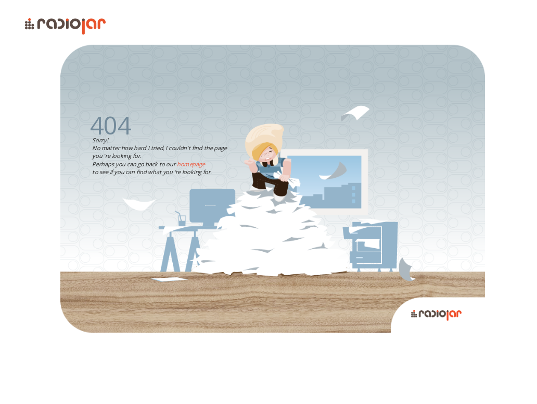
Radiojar (452, 312)
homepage (191, 164)
